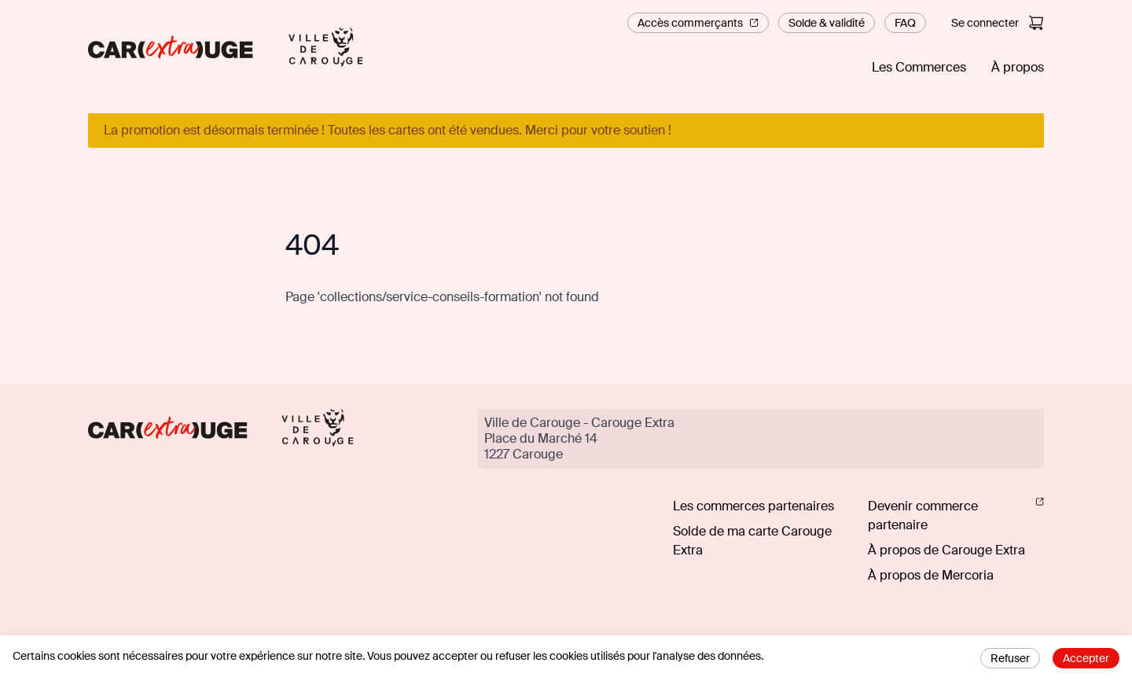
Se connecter (985, 23)
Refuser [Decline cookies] (1010, 658)
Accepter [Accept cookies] (1086, 658)
